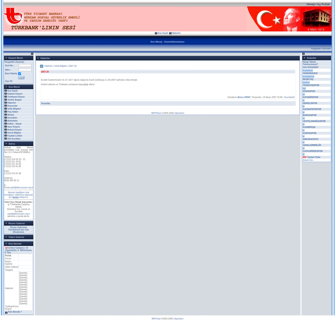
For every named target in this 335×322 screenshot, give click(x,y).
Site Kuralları (14, 139)
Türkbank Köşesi (16, 97)
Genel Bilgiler (14, 133)
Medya (10, 115)
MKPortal (156, 319)
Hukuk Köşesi (14, 130)
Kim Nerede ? (15, 312)
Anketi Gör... (308, 160)
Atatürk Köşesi (14, 94)
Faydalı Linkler (14, 136)
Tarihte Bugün (14, 100)
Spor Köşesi (13, 127)
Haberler (176, 33)
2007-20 (73, 66)
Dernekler (12, 118)
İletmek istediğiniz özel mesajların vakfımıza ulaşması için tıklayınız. (18, 194)
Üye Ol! (9, 81)
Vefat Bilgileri (14, 109)
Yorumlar (288, 97)
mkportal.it (179, 113)
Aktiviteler (12, 121)
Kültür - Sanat (14, 124)
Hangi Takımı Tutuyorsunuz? (310, 63)
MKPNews (156, 113)
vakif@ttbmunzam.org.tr (21, 187)
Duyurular (12, 106)
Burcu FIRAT (244, 97)
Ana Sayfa (163, 33)
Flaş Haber (12, 112)
